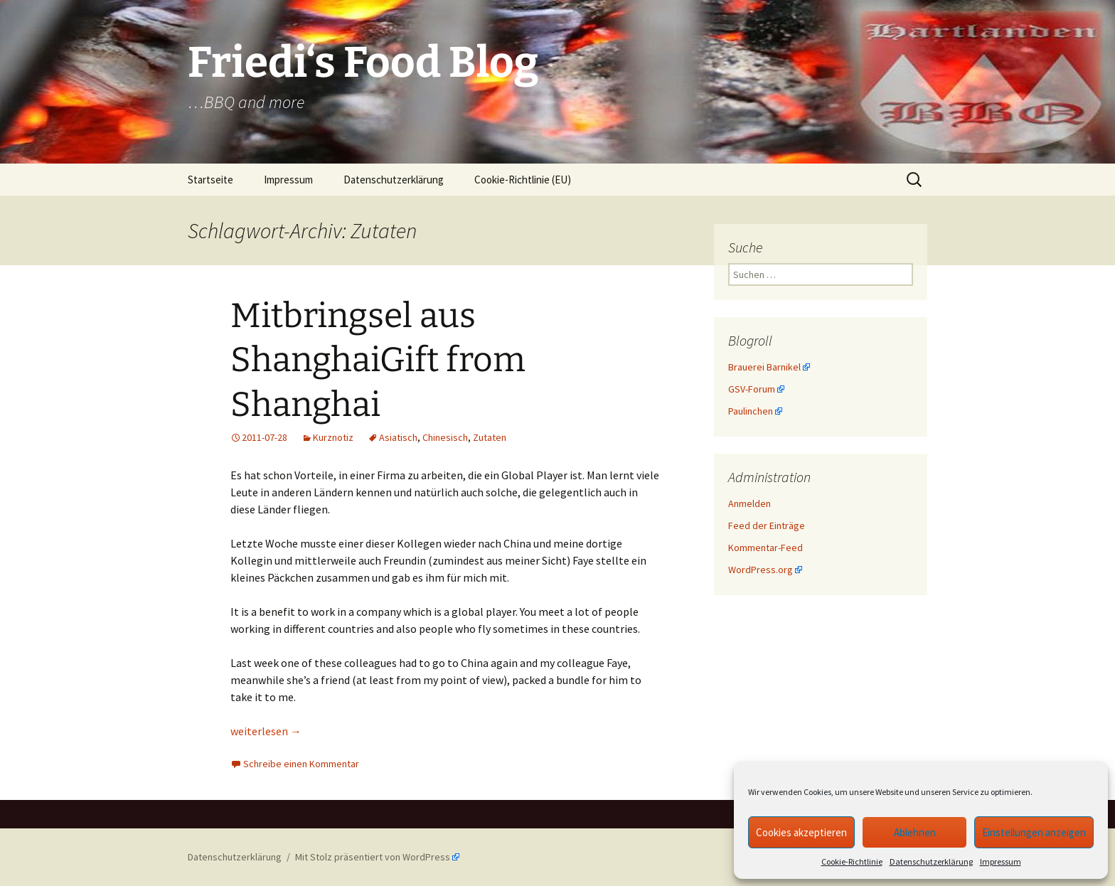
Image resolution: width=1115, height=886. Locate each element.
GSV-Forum (751, 389)
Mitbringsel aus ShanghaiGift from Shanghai (378, 360)
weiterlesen (266, 731)
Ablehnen (915, 832)
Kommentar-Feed (765, 547)
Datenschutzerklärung (931, 861)
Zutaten (489, 437)
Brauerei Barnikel (764, 367)
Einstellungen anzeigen (1034, 832)
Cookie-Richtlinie (851, 861)
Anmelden (749, 503)
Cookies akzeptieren (801, 832)
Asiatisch (398, 437)
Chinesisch (445, 437)
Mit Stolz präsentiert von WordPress (372, 856)
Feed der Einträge (766, 525)
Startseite (210, 179)
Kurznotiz (333, 437)
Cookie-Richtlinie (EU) (522, 179)
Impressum (1000, 861)
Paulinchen (750, 411)
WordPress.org (760, 569)
